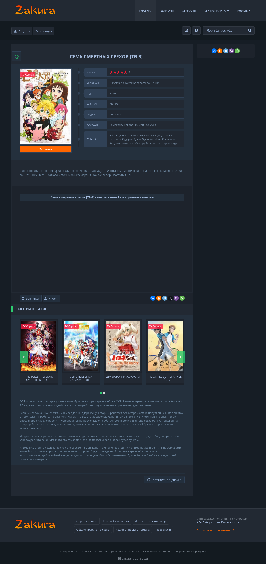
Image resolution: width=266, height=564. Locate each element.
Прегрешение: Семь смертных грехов (39, 378)
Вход (22, 31)
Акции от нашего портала (133, 529)
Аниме (243, 10)
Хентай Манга (216, 10)
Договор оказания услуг (150, 521)
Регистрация (44, 31)
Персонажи (163, 529)
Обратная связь (86, 521)
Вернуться (31, 298)
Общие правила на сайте (93, 529)
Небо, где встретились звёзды (165, 378)
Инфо (51, 298)
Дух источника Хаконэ (123, 376)
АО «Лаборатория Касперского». (218, 522)
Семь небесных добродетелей (81, 378)
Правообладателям (116, 521)
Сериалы (189, 10)
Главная (145, 10)
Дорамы (167, 10)
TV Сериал (28, 74)
